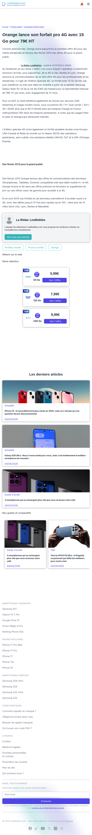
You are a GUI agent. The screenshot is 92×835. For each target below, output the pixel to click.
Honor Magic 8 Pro (12, 626)
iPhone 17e (8, 662)
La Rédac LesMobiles (31, 65)
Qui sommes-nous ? (13, 773)
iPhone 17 (7, 656)
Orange (55, 247)
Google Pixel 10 (10, 620)
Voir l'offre (54, 280)
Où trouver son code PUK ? (17, 728)
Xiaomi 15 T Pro (11, 614)
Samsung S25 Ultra (12, 692)
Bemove (69, 821)
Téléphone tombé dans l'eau (17, 716)
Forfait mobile (16, 27)
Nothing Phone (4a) (12, 631)
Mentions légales (11, 747)
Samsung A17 (9, 608)
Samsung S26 (9, 686)
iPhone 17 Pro (9, 650)
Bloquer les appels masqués (17, 722)
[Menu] (88, 4)
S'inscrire (46, 801)
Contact (6, 741)
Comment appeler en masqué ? (19, 711)
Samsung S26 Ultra (12, 680)
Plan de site (8, 767)
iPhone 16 (7, 667)
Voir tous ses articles (18, 237)
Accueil (5, 27)
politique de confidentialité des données (48, 808)
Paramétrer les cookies (14, 761)
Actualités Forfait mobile (34, 27)
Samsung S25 (9, 697)
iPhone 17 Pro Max (12, 644)
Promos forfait (36, 247)
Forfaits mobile (13, 247)
